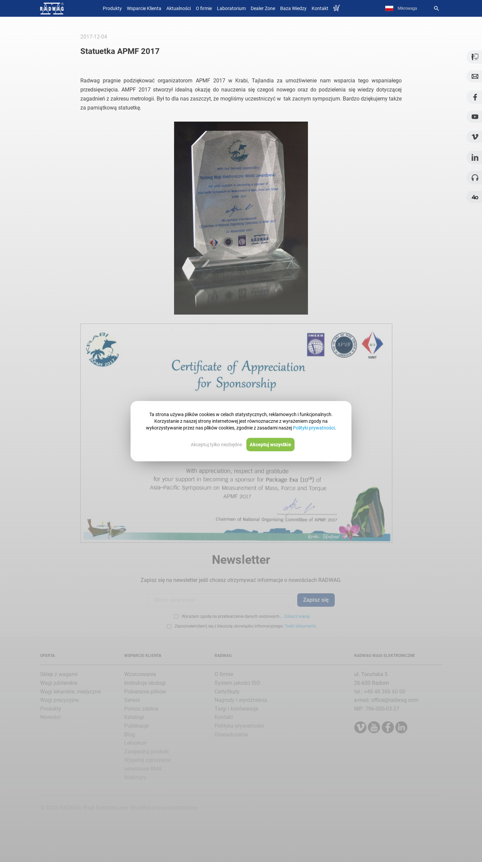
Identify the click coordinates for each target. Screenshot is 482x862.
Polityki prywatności (314, 427)
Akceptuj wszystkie (270, 444)
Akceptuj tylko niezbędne (216, 444)
